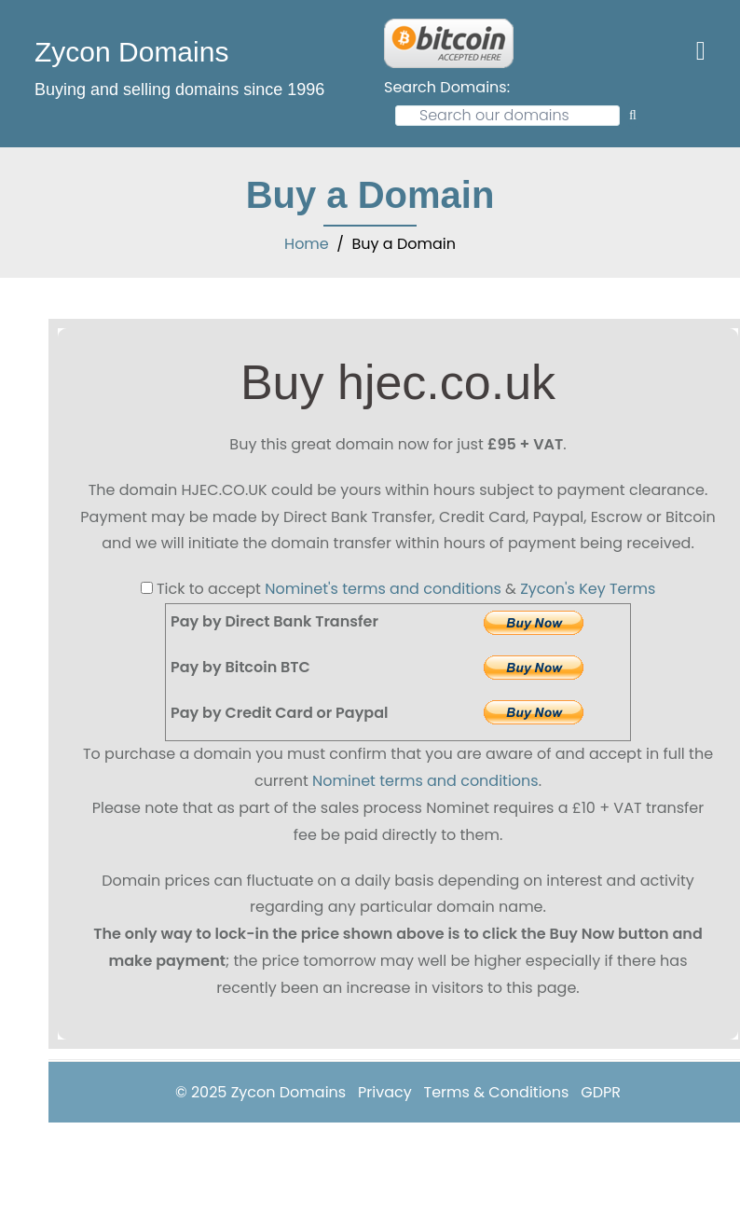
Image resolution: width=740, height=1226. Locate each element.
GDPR (601, 1092)
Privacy (385, 1092)
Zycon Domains (131, 51)
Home (306, 244)
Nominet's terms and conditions (383, 588)
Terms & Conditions (496, 1092)
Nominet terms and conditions (425, 781)
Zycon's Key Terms (587, 588)
